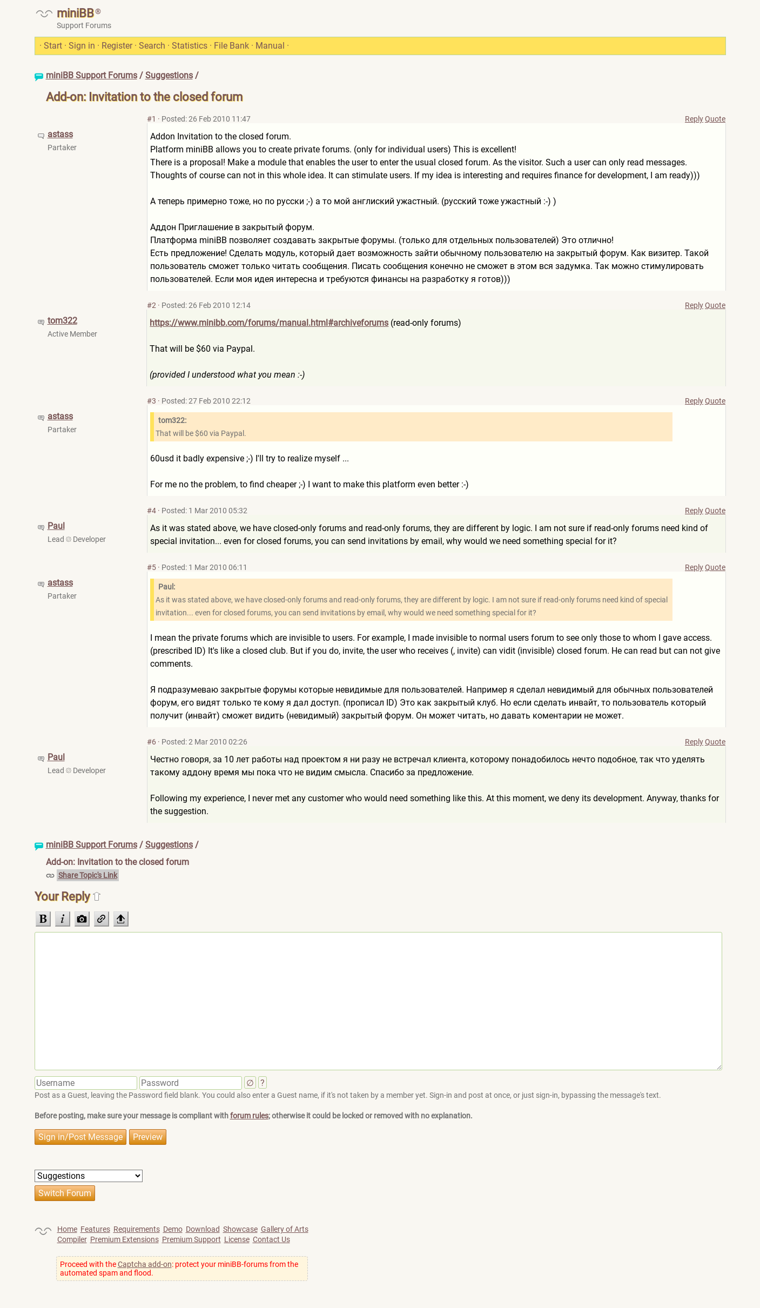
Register (117, 46)
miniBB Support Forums (91, 75)
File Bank (231, 46)
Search (152, 46)
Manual (270, 46)
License (237, 1239)
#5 (151, 567)
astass (60, 134)
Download (203, 1229)
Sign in (82, 46)
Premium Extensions (124, 1239)
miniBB (75, 13)
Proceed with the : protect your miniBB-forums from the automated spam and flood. (179, 1268)
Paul (56, 526)
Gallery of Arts (284, 1229)
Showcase (240, 1229)
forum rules (249, 1115)
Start (53, 46)
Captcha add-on (145, 1264)
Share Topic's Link (87, 875)
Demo (173, 1229)
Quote (715, 119)
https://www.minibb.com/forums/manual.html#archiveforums (269, 323)
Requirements (136, 1229)
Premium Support (191, 1239)
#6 (151, 741)
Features (95, 1229)
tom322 (62, 321)
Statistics (189, 46)
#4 (151, 510)
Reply (694, 119)
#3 (151, 401)
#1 (151, 119)
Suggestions (169, 75)
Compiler (72, 1239)
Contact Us (271, 1239)
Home (67, 1229)
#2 (151, 305)
